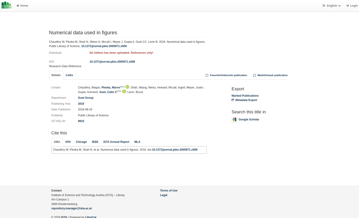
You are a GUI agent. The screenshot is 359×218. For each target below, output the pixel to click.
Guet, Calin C (110, 92)
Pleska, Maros (113, 87)
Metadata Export (244, 100)
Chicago (81, 142)
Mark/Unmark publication (270, 75)
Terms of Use (168, 190)
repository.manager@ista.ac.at (71, 208)
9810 (81, 121)
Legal (163, 195)
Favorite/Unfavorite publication (226, 75)
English (332, 5)
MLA (137, 142)
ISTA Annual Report (116, 142)
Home (22, 5)
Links (69, 75)
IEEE (95, 142)
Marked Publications (245, 95)
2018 (81, 103)
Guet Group (85, 97)
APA (68, 142)
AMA (57, 142)
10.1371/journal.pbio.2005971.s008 (104, 46)
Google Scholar (245, 119)
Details (56, 75)
